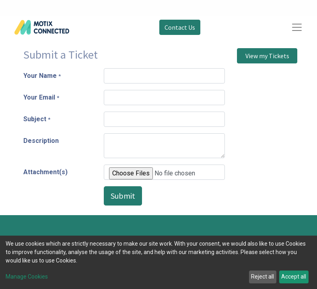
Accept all (293, 276)
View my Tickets (267, 56)
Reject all (262, 276)
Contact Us (180, 27)
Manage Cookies (27, 276)
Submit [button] (123, 196)
